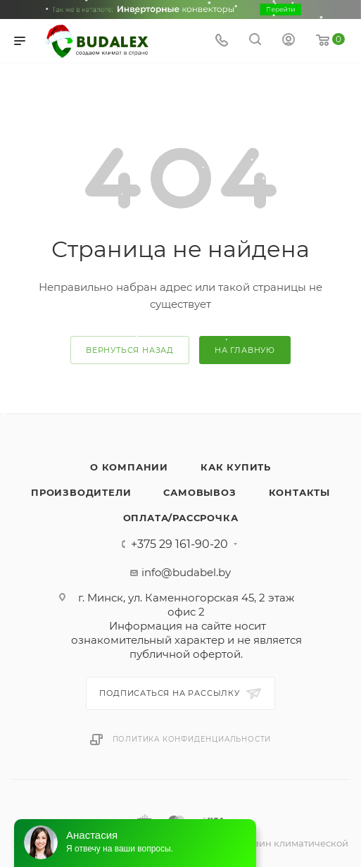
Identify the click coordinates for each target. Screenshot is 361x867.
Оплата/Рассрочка (181, 517)
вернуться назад (130, 350)
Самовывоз (199, 492)
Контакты (299, 492)
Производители (81, 492)
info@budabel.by (186, 572)
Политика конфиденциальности (192, 739)
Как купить (236, 467)
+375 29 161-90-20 (179, 544)
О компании (129, 467)
